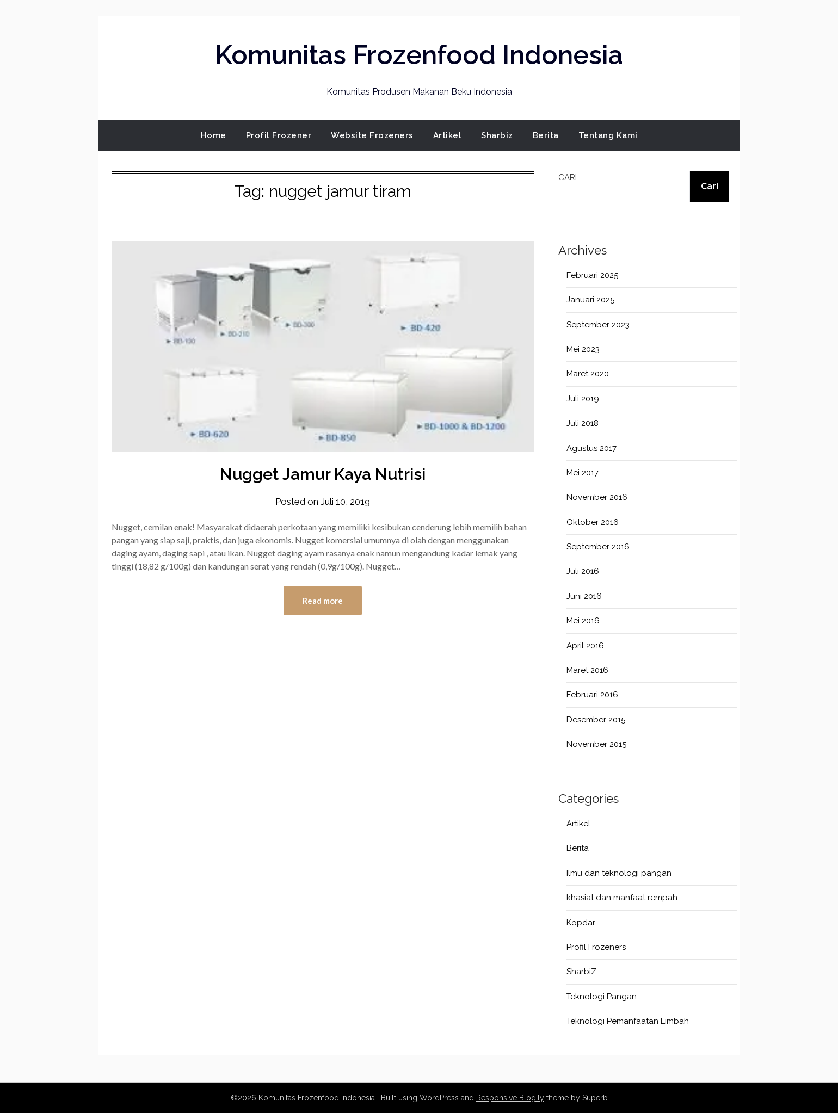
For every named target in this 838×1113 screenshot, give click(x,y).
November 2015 (596, 744)
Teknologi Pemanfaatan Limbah (627, 1021)
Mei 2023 (583, 349)
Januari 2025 (590, 300)
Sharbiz (497, 135)
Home (213, 135)
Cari (567, 177)
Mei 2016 (583, 621)
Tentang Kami (608, 135)
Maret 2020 (587, 374)
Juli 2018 (582, 423)
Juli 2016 (582, 571)
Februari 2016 (592, 695)
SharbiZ (581, 971)
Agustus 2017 (591, 448)
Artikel (447, 135)
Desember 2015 (595, 720)
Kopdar (580, 922)
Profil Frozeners (596, 947)
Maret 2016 (587, 670)
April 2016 (585, 646)
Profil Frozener (279, 135)
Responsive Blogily (510, 1097)
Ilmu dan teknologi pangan (618, 873)
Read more (323, 600)
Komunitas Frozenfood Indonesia (419, 55)
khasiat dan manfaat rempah (621, 897)
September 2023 (598, 325)
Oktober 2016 (592, 522)
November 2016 (596, 497)
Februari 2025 (592, 275)
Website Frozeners (372, 135)
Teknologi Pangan (601, 996)
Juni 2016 (584, 596)
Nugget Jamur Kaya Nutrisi (323, 474)
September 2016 (598, 547)
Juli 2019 (582, 399)
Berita (546, 135)
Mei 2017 (582, 473)
